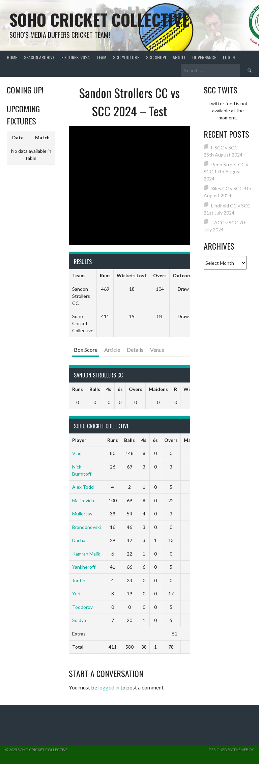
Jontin (78, 580)
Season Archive (39, 57)
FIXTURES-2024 (75, 57)
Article (112, 349)
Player (79, 440)
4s (108, 389)
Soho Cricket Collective (99, 19)
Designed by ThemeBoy (231, 749)
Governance (204, 57)
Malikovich (83, 500)
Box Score (85, 349)
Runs (77, 389)
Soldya (79, 620)
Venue (157, 349)
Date (18, 137)
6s (120, 389)
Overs (135, 389)
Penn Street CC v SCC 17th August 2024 (226, 171)
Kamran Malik (86, 554)
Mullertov (82, 513)
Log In (229, 57)
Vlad (77, 453)
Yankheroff (83, 567)
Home (12, 57)
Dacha (78, 540)
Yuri (76, 593)
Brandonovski (86, 527)
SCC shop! (156, 57)
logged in (108, 687)
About (179, 57)
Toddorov (82, 607)
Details (135, 349)
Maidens (158, 389)
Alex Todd (83, 487)
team (101, 57)
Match (42, 137)
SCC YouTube (126, 57)
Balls (94, 389)
